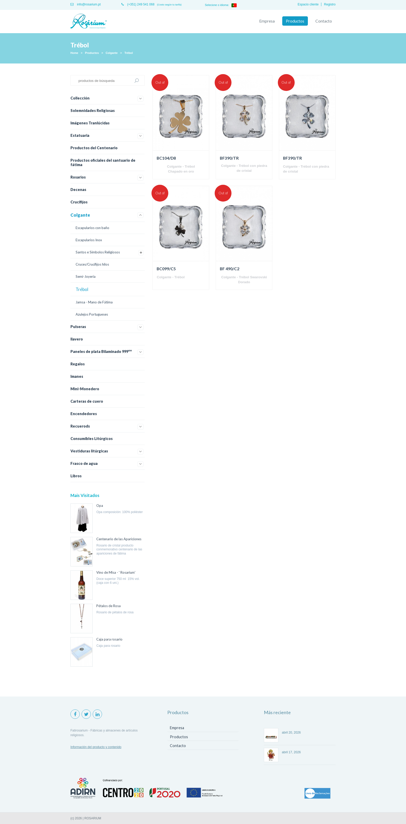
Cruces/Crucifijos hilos (92, 264)
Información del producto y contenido (95, 747)
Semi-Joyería (86, 276)
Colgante (112, 52)
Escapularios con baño (92, 228)
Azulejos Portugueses (92, 314)
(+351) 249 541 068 (137, 4)
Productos (295, 21)
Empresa (267, 21)
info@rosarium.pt (85, 4)
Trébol (129, 52)
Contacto (323, 21)
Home (74, 52)
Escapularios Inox (89, 240)
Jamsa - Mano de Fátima (94, 302)
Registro (330, 4)
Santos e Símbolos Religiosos (98, 252)
